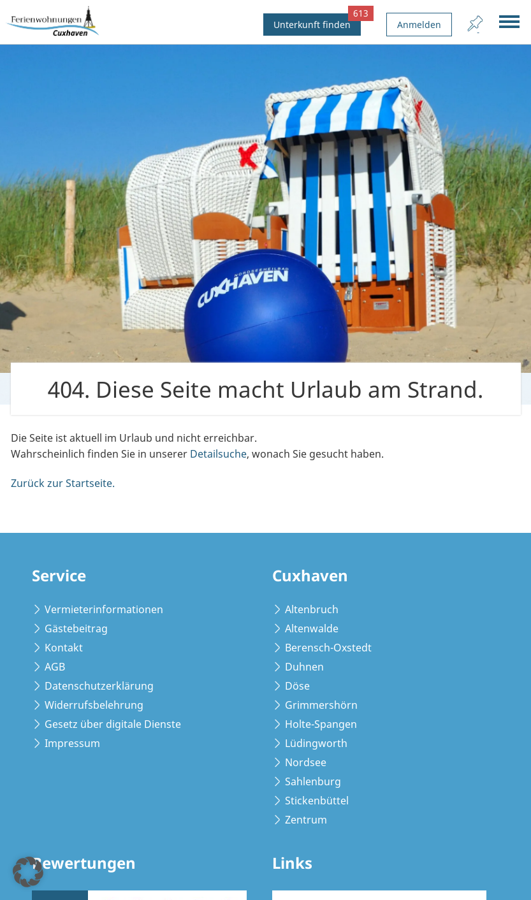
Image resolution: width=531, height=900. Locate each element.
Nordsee (305, 762)
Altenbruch (311, 609)
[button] (28, 872)
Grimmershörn (321, 705)
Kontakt (64, 648)
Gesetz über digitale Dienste (113, 724)
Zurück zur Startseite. (63, 483)
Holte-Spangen (321, 724)
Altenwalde (311, 628)
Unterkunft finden (317, 22)
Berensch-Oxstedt (328, 648)
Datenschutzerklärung (99, 686)
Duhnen (304, 667)
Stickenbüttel (317, 801)
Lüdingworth (316, 743)
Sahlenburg (313, 781)
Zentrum (306, 820)
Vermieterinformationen (104, 609)
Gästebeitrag (76, 628)
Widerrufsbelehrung (94, 705)
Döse (297, 686)
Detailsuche (218, 454)
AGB (55, 667)
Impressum (72, 743)
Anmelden (419, 24)
